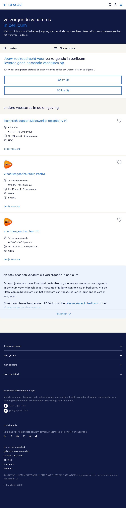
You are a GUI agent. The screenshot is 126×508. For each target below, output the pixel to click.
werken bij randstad (14, 446)
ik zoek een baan (12, 345)
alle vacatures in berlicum (82, 303)
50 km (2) (63, 90)
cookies (8, 459)
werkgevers (10, 355)
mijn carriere (10, 364)
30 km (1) (63, 79)
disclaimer (9, 464)
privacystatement (13, 455)
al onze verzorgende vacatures (22, 307)
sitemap (8, 468)
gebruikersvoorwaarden (16, 451)
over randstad (11, 374)
